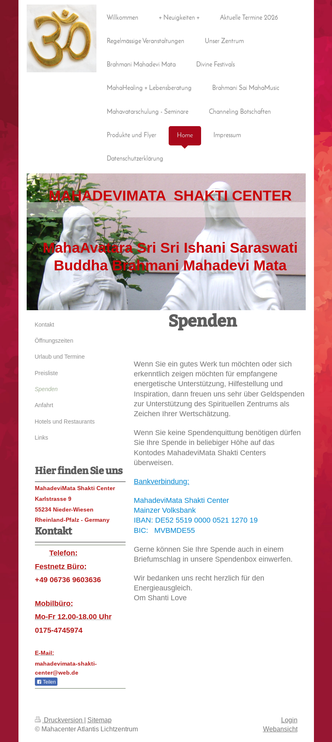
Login (289, 720)
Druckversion (59, 720)
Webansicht (280, 729)
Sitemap (99, 720)
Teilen (46, 682)
